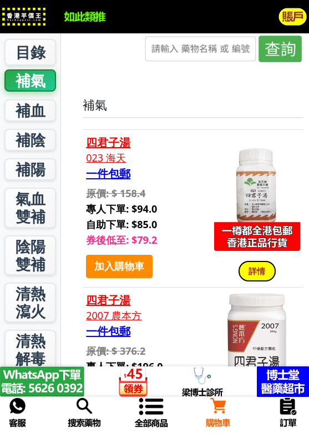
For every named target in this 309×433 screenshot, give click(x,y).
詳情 (257, 270)
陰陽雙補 (30, 255)
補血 (30, 110)
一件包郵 (108, 174)
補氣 (30, 80)
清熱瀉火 (30, 302)
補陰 (30, 139)
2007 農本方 (113, 315)
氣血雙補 (30, 207)
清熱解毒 (30, 349)
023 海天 (106, 158)
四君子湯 (108, 142)
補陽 (30, 169)
